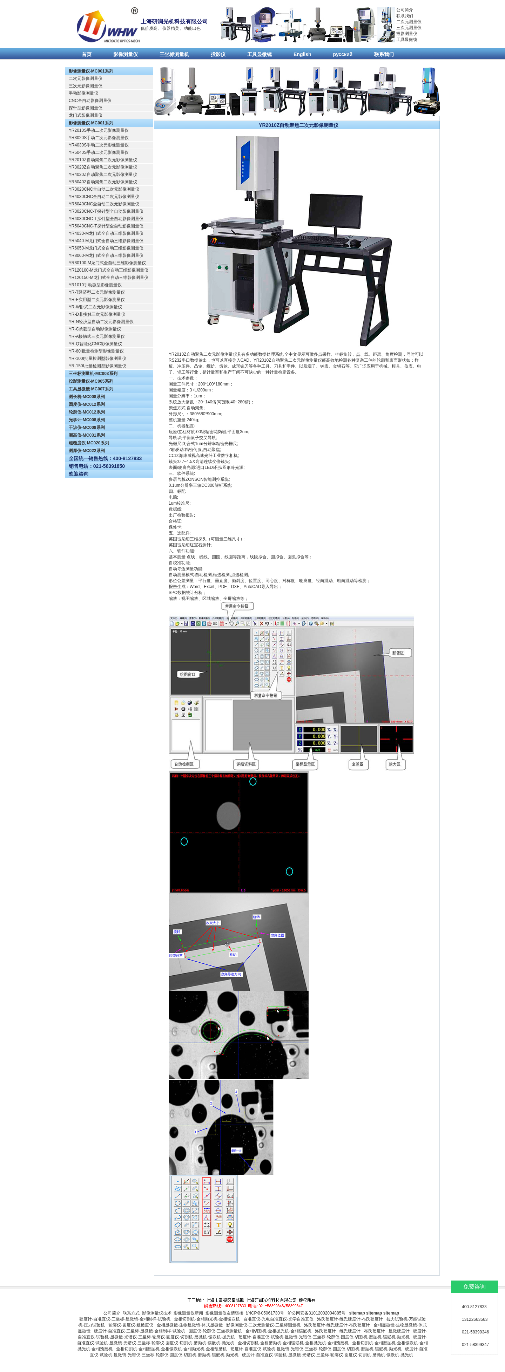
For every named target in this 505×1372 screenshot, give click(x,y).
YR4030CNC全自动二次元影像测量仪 (104, 196)
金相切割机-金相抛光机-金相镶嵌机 (207, 1319)
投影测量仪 (406, 33)
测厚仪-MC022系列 (87, 450)
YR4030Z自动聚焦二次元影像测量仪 (103, 174)
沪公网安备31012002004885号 (316, 1313)
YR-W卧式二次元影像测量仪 (95, 307)
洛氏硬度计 (325, 1331)
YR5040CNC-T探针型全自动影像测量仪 (106, 226)
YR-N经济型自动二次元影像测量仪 (101, 321)
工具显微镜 (406, 39)
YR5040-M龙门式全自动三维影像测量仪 (106, 240)
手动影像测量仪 (83, 93)
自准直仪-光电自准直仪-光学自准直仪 (278, 1319)
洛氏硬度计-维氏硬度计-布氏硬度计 (350, 1319)
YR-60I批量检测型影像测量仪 (96, 351)
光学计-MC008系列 (87, 419)
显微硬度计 (399, 1331)
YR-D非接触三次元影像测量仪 (97, 314)
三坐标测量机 (174, 54)
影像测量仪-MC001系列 (91, 71)
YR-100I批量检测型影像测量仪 (97, 358)
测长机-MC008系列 (87, 396)
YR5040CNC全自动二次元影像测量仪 (104, 204)
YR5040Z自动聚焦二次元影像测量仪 (103, 181)
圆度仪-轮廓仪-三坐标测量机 (215, 1331)
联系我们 (404, 15)
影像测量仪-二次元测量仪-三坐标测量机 (263, 1325)
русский (343, 54)
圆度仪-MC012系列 (87, 404)
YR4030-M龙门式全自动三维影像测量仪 (106, 233)
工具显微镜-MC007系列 (91, 389)
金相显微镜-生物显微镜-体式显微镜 (190, 1325)
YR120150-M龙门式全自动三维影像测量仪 (108, 277)
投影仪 (218, 54)
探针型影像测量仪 (85, 107)
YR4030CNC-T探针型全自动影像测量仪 (106, 218)
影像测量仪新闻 (188, 1313)
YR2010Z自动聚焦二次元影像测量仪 (103, 159)
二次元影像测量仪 (85, 78)
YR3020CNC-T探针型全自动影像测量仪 (106, 211)
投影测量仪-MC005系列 (91, 381)
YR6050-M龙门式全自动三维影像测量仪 (106, 248)
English (302, 54)
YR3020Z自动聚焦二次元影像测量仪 (103, 167)
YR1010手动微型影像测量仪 (95, 284)
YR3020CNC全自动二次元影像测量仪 (104, 189)
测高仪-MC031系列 (87, 435)
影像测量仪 (125, 54)
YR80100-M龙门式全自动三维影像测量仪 (107, 262)
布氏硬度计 (374, 1331)
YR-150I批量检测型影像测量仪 (97, 365)
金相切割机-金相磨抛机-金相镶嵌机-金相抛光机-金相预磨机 (293, 1342)
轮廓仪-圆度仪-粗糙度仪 (130, 1325)
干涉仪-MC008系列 (87, 427)
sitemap (357, 1313)
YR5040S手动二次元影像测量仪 (99, 152)
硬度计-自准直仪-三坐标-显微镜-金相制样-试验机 (124, 1319)
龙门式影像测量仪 (85, 115)
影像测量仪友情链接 (224, 1313)
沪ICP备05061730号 (265, 1313)
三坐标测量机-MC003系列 (93, 373)
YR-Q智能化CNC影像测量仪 (95, 343)
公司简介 (404, 9)
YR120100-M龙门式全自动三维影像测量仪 (108, 270)
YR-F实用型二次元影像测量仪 (97, 299)
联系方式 (131, 1313)
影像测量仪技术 (156, 1313)
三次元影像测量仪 (85, 85)
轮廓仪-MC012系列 (87, 412)
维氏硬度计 (350, 1331)
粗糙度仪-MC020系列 (89, 443)
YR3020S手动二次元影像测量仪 (99, 137)
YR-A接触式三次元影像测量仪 (97, 336)
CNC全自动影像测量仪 (90, 100)
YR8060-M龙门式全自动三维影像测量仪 (106, 255)
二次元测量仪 (409, 21)
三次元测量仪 (409, 27)
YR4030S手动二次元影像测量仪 (99, 145)
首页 (87, 54)
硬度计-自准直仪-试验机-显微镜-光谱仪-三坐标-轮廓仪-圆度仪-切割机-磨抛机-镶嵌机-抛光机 (324, 1337)
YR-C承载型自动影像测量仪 (95, 329)
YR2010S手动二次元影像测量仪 (99, 130)
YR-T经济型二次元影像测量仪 (97, 292)
